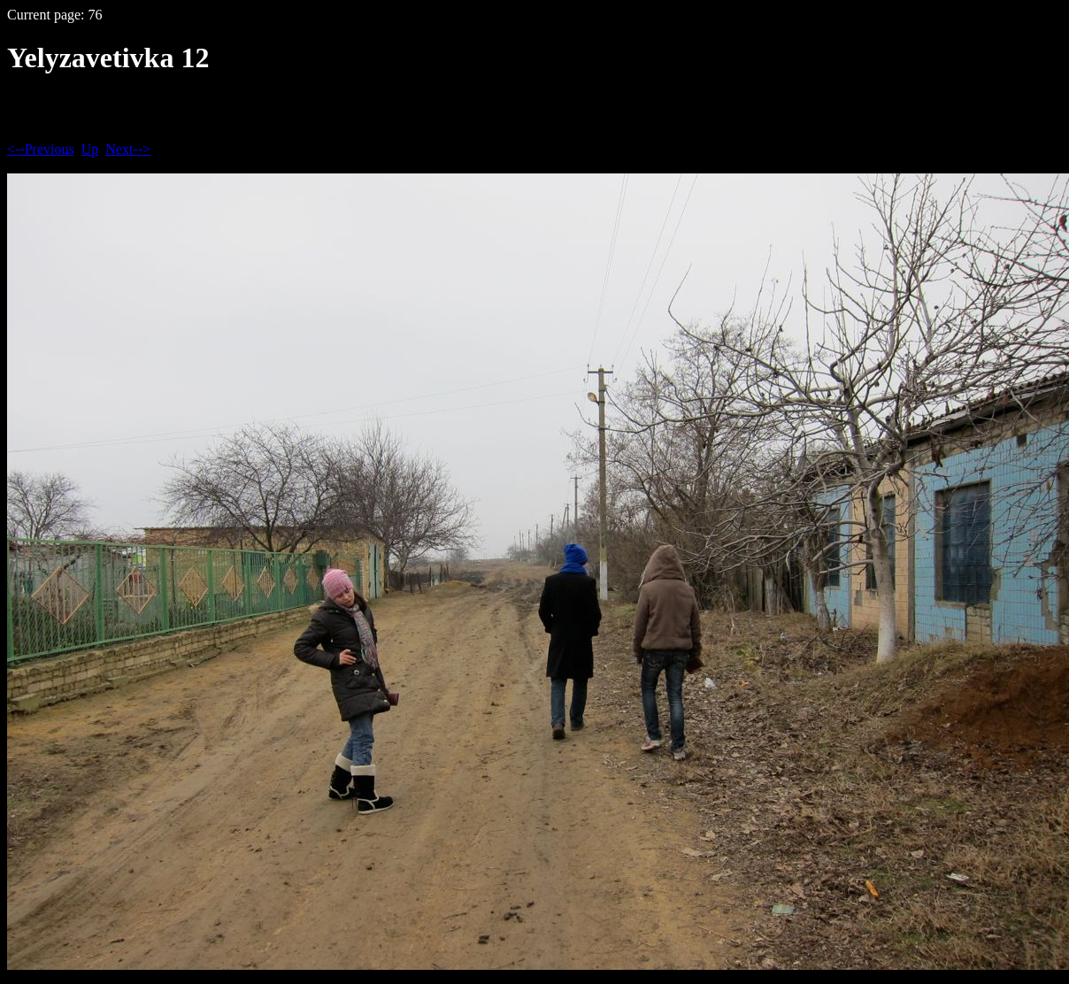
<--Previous (40, 149)
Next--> (127, 149)
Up (90, 149)
